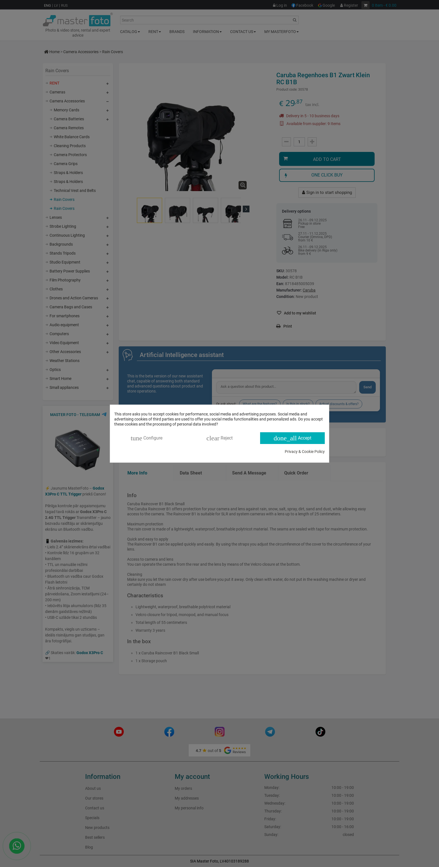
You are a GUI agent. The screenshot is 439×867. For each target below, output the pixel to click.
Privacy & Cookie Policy (305, 451)
